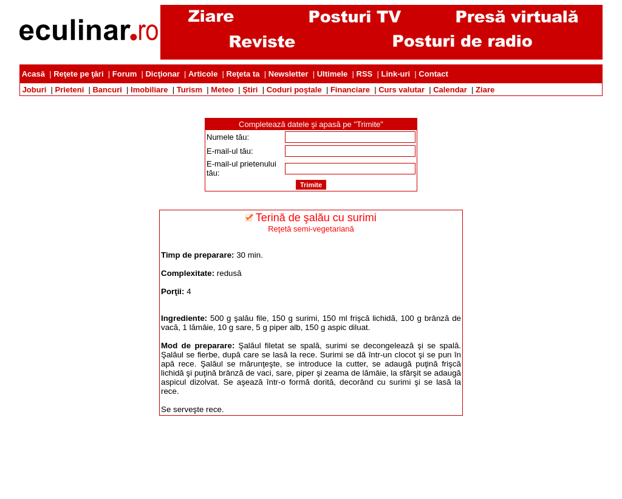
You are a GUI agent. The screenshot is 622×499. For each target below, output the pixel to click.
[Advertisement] (311, 100)
